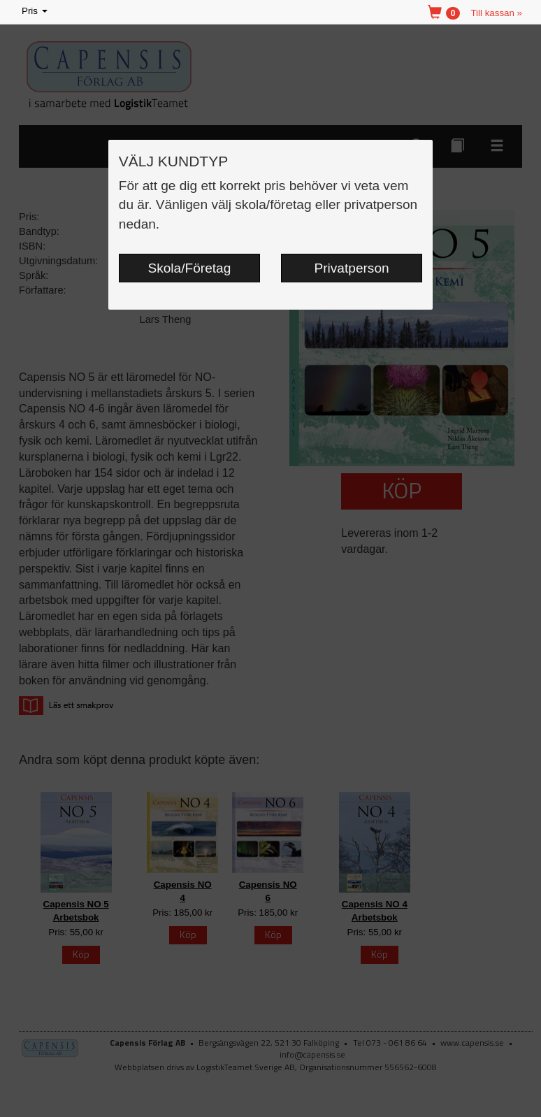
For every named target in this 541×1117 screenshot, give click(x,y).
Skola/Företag (189, 268)
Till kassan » (496, 13)
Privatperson (352, 268)
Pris (35, 11)
